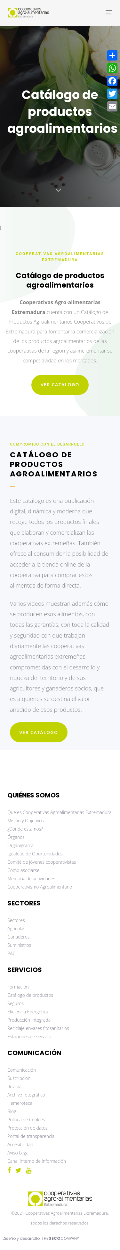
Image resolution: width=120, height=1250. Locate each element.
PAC (11, 953)
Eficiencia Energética (27, 1012)
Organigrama (20, 845)
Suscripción (18, 1078)
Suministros (19, 945)
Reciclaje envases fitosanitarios (38, 1028)
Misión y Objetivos (25, 821)
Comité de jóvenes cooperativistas (41, 862)
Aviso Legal (18, 1153)
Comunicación (21, 1070)
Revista (14, 1086)
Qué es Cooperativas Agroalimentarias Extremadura (59, 812)
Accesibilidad (20, 1144)
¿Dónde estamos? (25, 829)
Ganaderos (18, 937)
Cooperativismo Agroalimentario (39, 887)
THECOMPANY (60, 1238)
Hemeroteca (19, 1103)
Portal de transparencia (30, 1136)
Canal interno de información (36, 1161)
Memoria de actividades (31, 878)
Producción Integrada (29, 1020)
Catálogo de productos (30, 995)
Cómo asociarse (23, 870)
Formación (18, 987)
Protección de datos (27, 1128)
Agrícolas (16, 928)
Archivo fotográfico (26, 1095)
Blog (11, 1111)
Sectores (16, 920)
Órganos (16, 837)
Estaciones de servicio (29, 1036)
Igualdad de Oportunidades (34, 854)
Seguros (15, 1003)
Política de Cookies (26, 1120)
